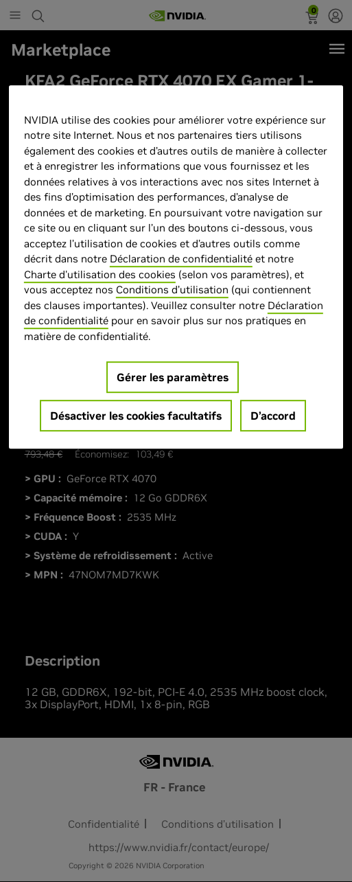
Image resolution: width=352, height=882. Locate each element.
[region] (176, 267)
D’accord (273, 415)
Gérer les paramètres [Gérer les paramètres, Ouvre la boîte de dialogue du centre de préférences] (172, 377)
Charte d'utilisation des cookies (100, 274)
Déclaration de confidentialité (181, 258)
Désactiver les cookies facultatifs (136, 415)
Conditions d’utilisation (172, 289)
